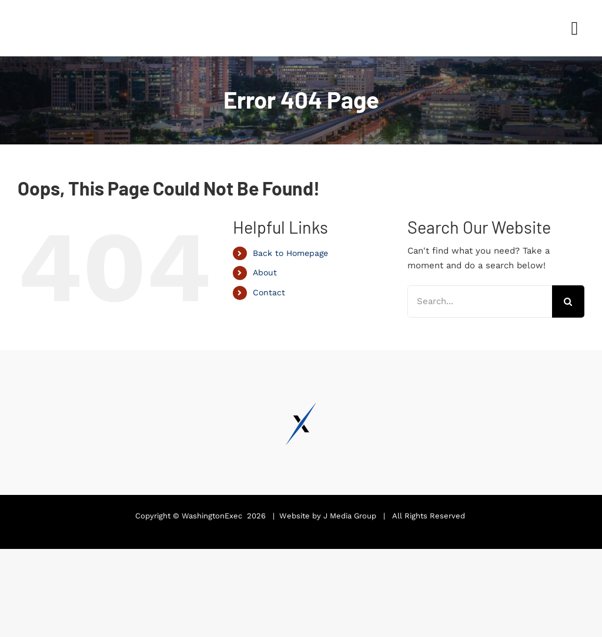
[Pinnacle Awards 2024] (62, 10)
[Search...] (479, 301)
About (265, 272)
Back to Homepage (290, 253)
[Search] (568, 301)
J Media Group (349, 515)
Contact (269, 292)
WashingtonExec (212, 515)
